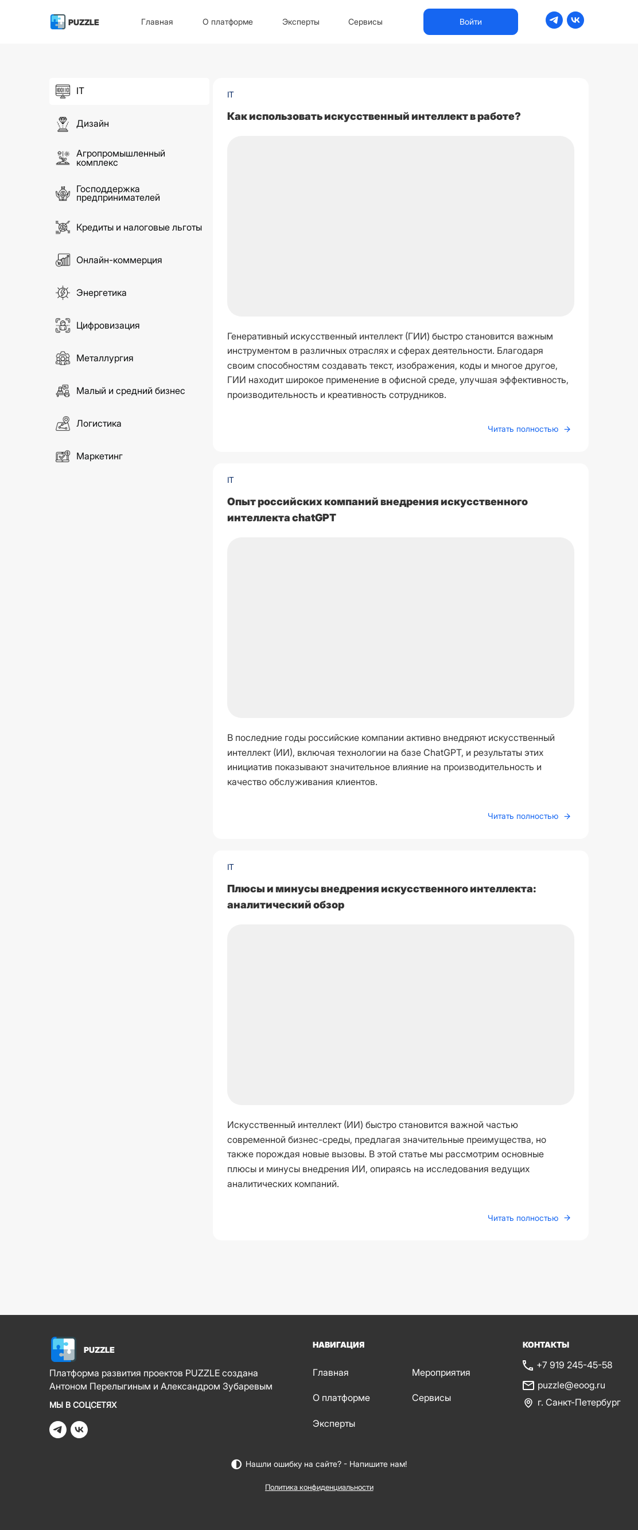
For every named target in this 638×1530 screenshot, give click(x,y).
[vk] (575, 25)
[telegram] (554, 25)
